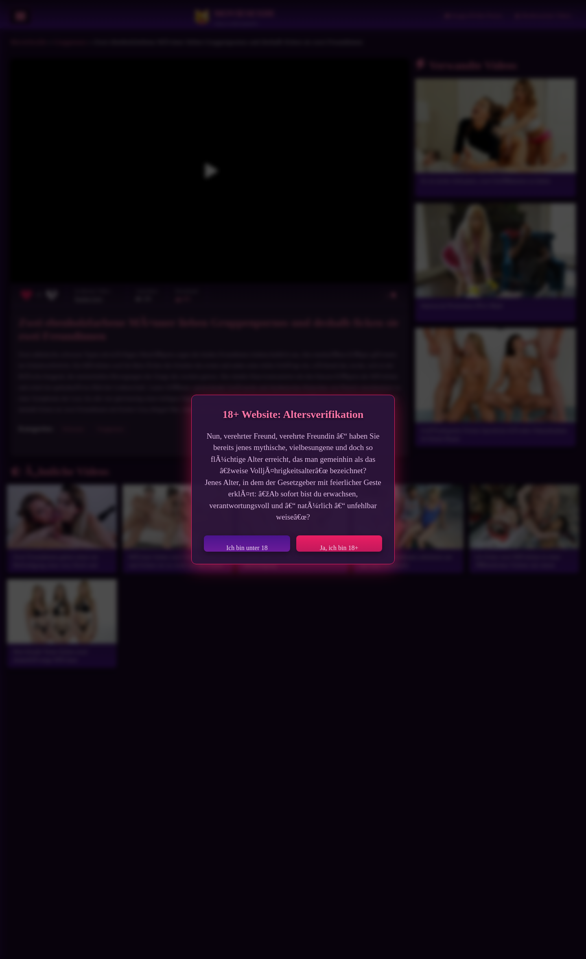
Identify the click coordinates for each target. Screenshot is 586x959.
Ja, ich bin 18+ (339, 547)
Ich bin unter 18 (247, 547)
